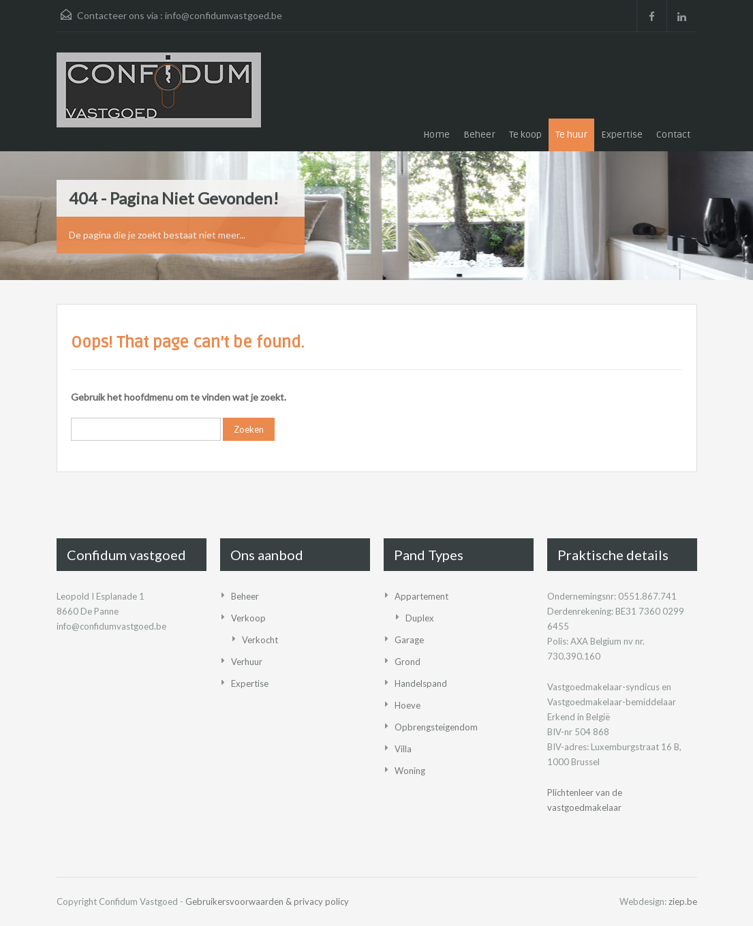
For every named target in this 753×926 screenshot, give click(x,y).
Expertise (622, 134)
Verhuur (246, 661)
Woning (410, 770)
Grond (407, 661)
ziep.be (683, 901)
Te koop (525, 134)
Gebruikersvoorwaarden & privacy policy (267, 901)
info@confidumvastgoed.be (223, 15)
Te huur (571, 134)
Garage (409, 639)
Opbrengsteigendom (436, 727)
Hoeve (407, 705)
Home (436, 134)
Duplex (419, 618)
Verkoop (248, 618)
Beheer (479, 134)
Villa (403, 748)
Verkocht (260, 639)
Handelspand (421, 683)
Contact (673, 134)
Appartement (421, 596)
